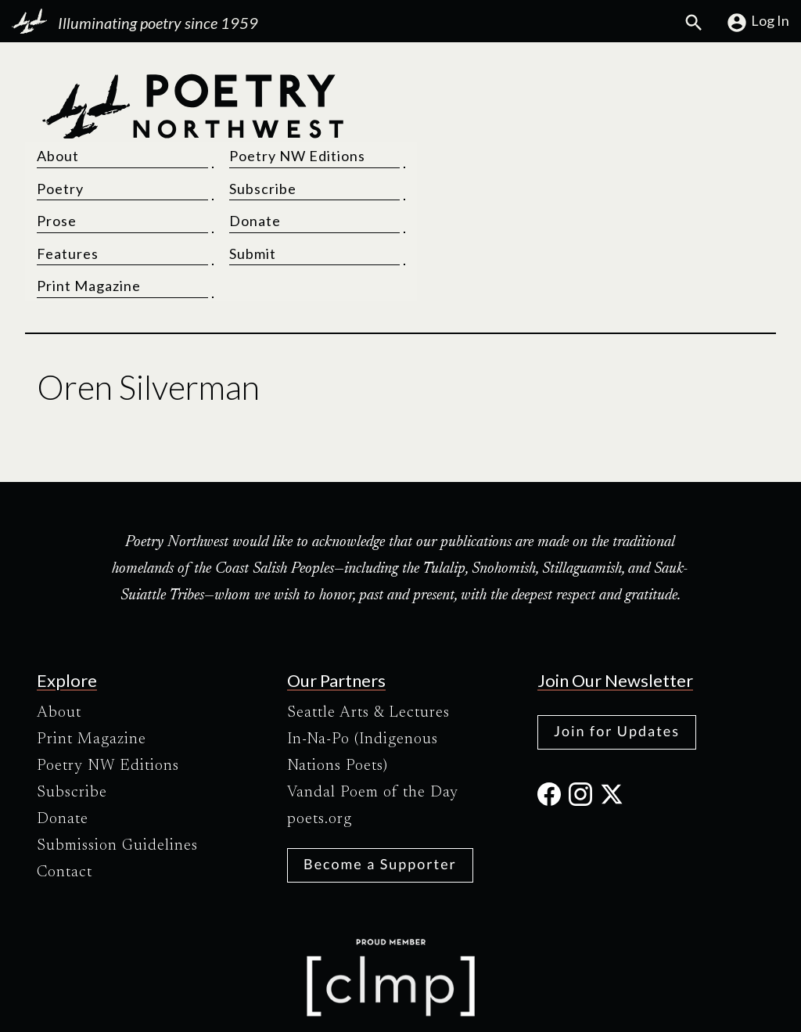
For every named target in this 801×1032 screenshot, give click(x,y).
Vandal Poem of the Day (372, 724)
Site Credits (532, 1006)
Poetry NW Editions (664, 87)
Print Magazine (464, 217)
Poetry (435, 120)
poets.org (319, 751)
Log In (757, 23)
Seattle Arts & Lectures (368, 645)
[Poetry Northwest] (192, 152)
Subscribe (629, 120)
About (433, 87)
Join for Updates (617, 662)
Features (443, 185)
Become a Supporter (380, 795)
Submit (619, 185)
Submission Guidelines (117, 778)
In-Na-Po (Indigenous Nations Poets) (362, 684)
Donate (622, 152)
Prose (432, 152)
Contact (64, 804)
